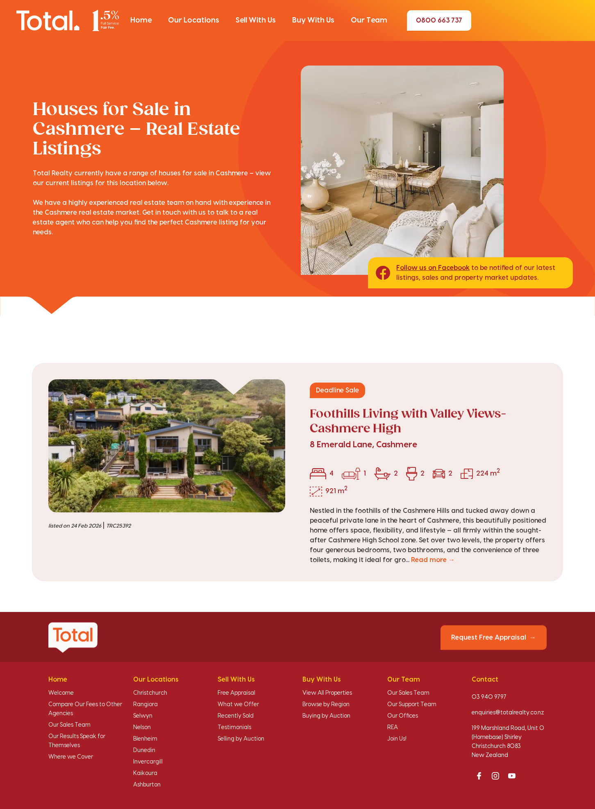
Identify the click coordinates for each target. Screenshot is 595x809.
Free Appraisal (236, 693)
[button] (141, 20)
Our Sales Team (69, 725)
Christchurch (150, 693)
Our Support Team (411, 704)
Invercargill (148, 762)
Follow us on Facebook (433, 268)
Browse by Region (326, 704)
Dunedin (144, 750)
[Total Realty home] (67, 20)
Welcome (61, 693)
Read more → (433, 560)
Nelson (142, 727)
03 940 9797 (489, 697)
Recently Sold (236, 716)
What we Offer (238, 704)
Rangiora (145, 704)
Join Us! (397, 739)
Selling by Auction (241, 739)
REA (392, 727)
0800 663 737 (439, 20)
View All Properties (327, 693)
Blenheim (145, 739)
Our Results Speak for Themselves (76, 741)
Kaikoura (145, 773)
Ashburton (147, 785)
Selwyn (142, 716)
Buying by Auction (326, 716)
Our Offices (402, 716)
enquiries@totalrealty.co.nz (508, 713)
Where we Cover (70, 757)
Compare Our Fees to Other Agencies (85, 709)
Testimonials (234, 727)
